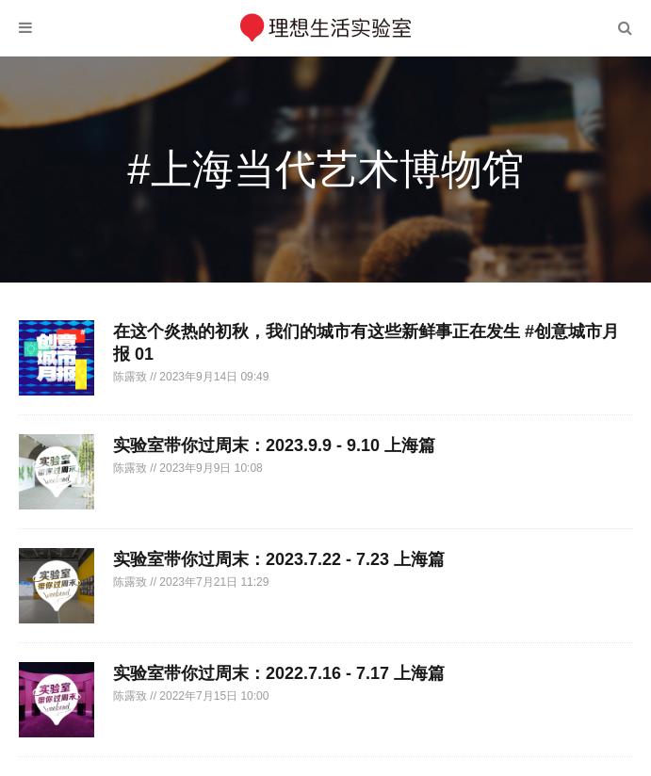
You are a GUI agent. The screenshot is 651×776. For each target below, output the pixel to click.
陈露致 (131, 376)
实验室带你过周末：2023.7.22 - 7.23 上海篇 (279, 559)
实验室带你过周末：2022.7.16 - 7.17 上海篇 (279, 673)
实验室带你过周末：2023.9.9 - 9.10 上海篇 (274, 445)
